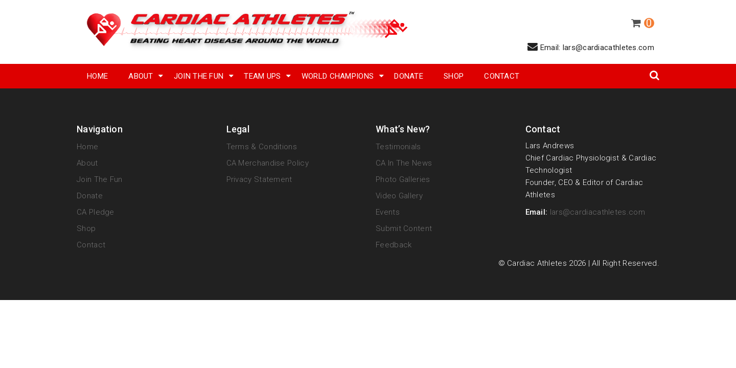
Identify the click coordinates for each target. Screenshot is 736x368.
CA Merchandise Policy (267, 163)
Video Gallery (399, 195)
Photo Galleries (403, 179)
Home (97, 76)
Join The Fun (199, 76)
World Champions (338, 76)
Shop (86, 228)
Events (388, 212)
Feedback (393, 244)
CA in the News (404, 163)
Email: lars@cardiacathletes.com (590, 46)
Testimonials (398, 146)
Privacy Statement (259, 179)
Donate (408, 76)
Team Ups (262, 76)
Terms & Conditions (261, 146)
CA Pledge (95, 212)
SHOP (454, 76)
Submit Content (404, 228)
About (140, 76)
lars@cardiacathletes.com (597, 212)
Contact (501, 76)
